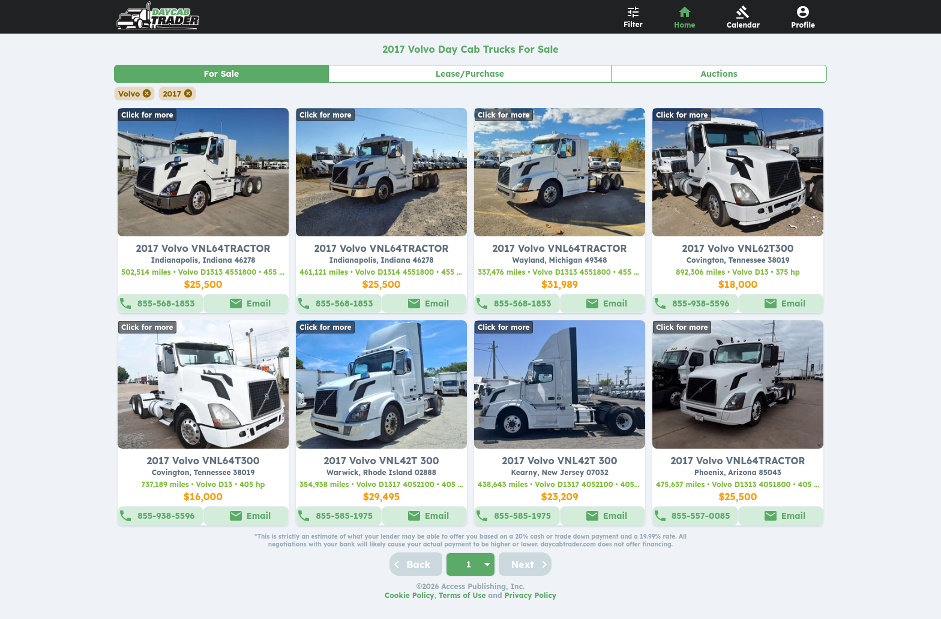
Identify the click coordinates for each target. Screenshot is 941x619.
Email (259, 303)
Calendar (743, 24)
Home (685, 24)
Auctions (719, 73)
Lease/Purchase (470, 73)
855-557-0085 (701, 515)
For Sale (221, 73)
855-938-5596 (700, 303)
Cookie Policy (409, 595)
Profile (803, 24)
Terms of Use (462, 595)
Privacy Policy (531, 595)
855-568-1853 (165, 303)
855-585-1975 (344, 515)
